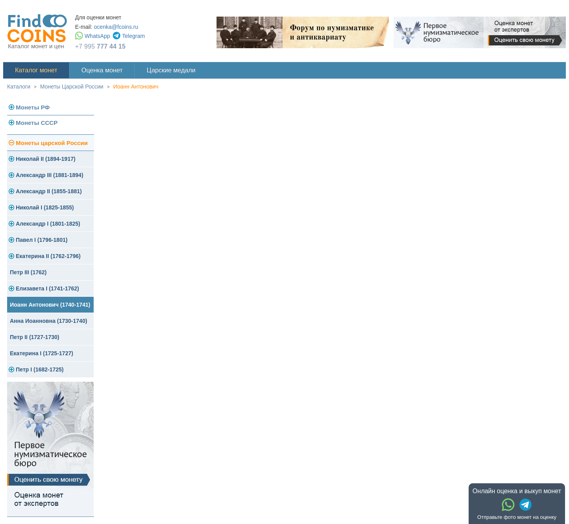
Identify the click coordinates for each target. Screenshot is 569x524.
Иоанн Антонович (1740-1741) (50, 305)
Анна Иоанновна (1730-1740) (48, 321)
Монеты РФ (33, 107)
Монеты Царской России (72, 86)
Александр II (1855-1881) (49, 191)
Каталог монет (36, 70)
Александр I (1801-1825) (48, 224)
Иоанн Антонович (135, 86)
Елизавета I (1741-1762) (47, 288)
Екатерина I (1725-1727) (41, 353)
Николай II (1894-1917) (45, 159)
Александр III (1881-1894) (49, 175)
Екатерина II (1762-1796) (48, 256)
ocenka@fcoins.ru (116, 27)
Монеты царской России (52, 142)
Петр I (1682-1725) (40, 369)
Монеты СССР (37, 122)
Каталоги (18, 86)
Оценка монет (101, 70)
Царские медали (171, 70)
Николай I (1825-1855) (45, 207)
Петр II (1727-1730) (34, 337)
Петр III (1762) (28, 272)
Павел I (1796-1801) (42, 240)
